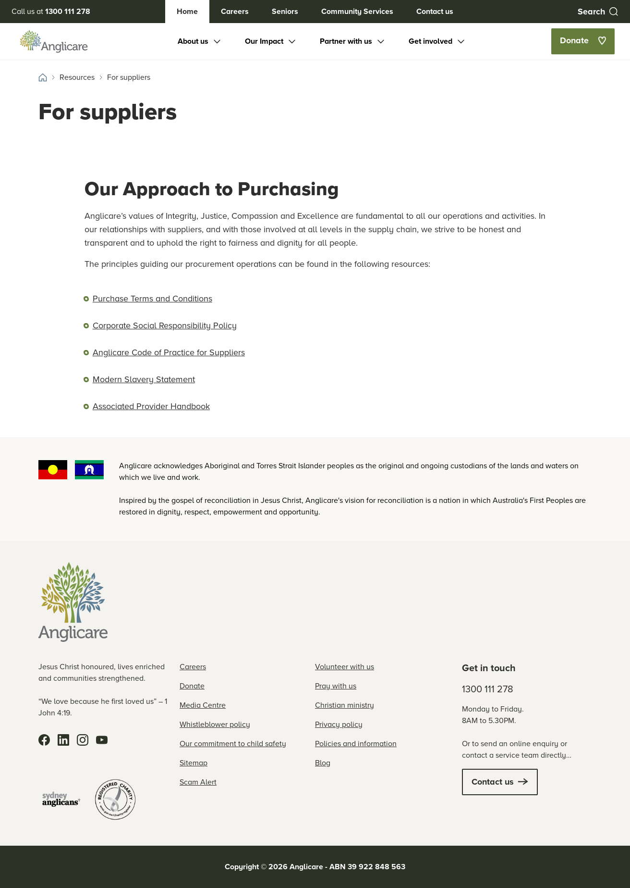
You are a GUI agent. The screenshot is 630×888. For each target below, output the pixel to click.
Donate (192, 685)
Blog (322, 762)
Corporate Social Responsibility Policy (165, 325)
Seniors (285, 11)
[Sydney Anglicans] (61, 799)
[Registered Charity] (115, 799)
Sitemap (193, 762)
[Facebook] (44, 740)
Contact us (434, 11)
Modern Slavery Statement (144, 379)
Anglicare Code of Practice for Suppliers (169, 352)
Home (187, 11)
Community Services (357, 11)
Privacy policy (339, 724)
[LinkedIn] (63, 740)
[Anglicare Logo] (53, 41)
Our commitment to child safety (233, 743)
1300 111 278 (487, 689)
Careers (235, 11)
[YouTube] (102, 740)
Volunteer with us (344, 666)
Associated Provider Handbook (151, 406)
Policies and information (356, 743)
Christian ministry (344, 705)
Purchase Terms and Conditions (152, 298)
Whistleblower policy (215, 724)
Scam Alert (198, 782)
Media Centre (203, 705)
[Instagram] (82, 740)
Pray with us (335, 685)
